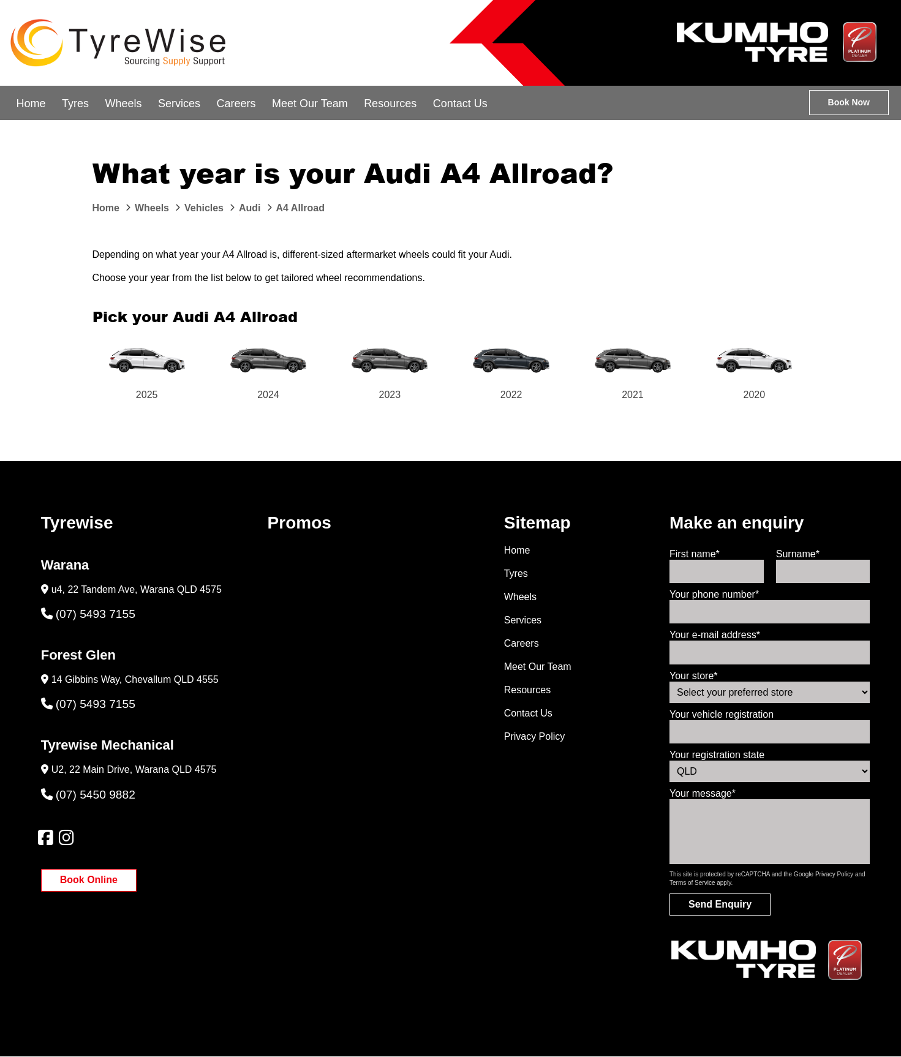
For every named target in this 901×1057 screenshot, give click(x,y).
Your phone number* (714, 594)
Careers (235, 103)
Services (179, 103)
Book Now (849, 102)
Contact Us (460, 103)
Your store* (693, 676)
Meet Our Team (310, 103)
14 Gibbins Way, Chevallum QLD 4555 (135, 679)
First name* (694, 554)
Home (30, 103)
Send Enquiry (720, 904)
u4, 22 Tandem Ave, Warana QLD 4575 (136, 589)
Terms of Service (692, 882)
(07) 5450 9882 (88, 794)
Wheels (123, 103)
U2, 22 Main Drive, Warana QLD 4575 (134, 769)
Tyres (75, 103)
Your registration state (716, 755)
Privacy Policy (534, 736)
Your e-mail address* (714, 635)
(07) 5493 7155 (88, 613)
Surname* (798, 554)
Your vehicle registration (721, 714)
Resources (390, 103)
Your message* (702, 793)
